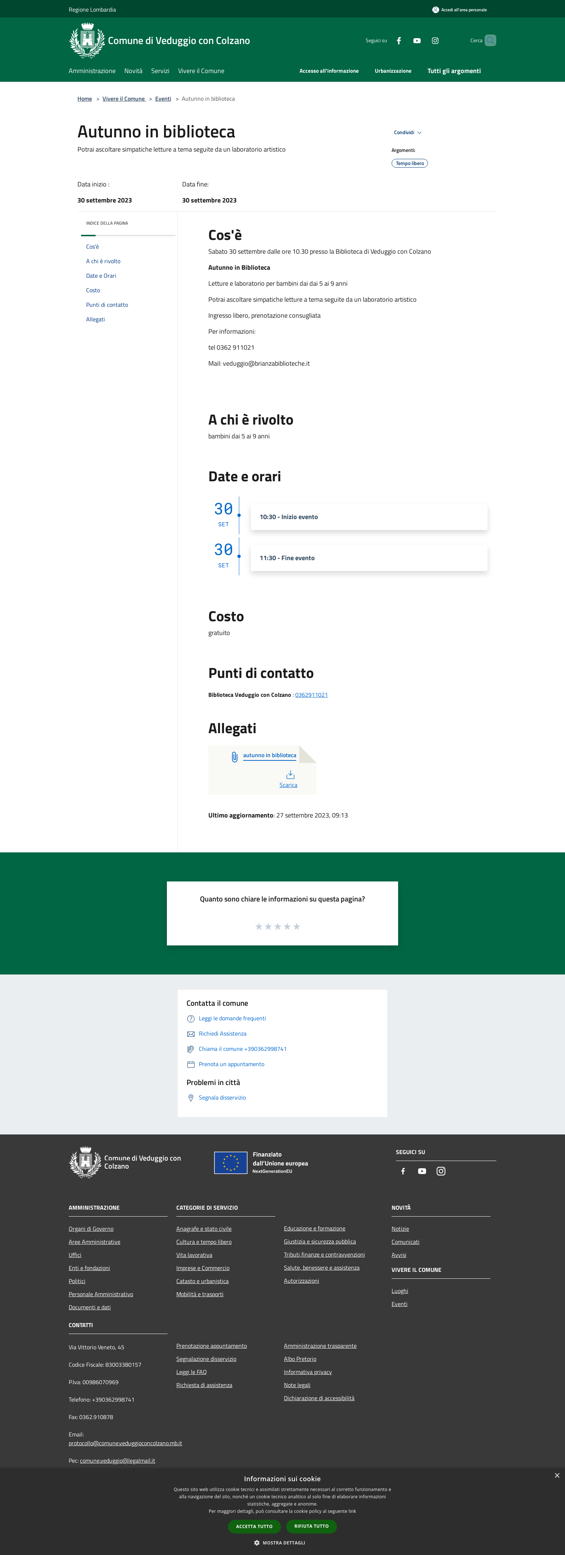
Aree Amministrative (94, 1241)
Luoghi (400, 1290)
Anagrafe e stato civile (204, 1228)
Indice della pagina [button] (107, 223)
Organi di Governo (91, 1228)
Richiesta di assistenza (204, 1385)
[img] (160, 221)
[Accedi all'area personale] (459, 9)
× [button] (557, 1476)
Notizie (400, 1228)
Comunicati (406, 1241)
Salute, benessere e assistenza (322, 1267)
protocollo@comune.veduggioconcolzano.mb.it (125, 1443)
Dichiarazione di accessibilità (319, 1398)
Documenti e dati (90, 1307)
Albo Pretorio (300, 1358)
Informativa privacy (308, 1371)
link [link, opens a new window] (352, 1511)
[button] (282, 1542)
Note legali (297, 1385)
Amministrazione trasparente (320, 1345)
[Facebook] (386, 40)
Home (84, 98)
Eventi (163, 98)
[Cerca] (487, 40)
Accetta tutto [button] (254, 1526)
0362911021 (311, 694)
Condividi (409, 132)
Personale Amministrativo (101, 1294)
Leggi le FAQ (191, 1371)
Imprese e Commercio (202, 1267)
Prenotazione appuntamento (211, 1345)
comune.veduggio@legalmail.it (117, 1460)
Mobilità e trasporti (200, 1294)
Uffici (75, 1254)
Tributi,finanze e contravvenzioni (324, 1254)
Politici (77, 1281)
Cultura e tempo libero (204, 1241)
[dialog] (282, 1511)
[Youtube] (404, 40)
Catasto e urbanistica (202, 1281)
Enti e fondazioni (89, 1267)
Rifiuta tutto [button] (311, 1526)
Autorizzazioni (301, 1280)
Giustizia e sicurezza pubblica (320, 1241)
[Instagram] (423, 40)
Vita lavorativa (194, 1254)
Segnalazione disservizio (206, 1358)
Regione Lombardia (92, 9)
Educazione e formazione (314, 1228)
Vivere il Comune (124, 98)
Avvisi (399, 1254)
